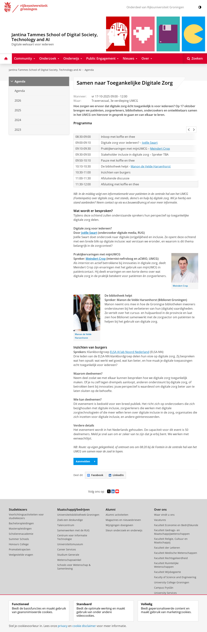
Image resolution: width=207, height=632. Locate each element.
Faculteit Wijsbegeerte (167, 564)
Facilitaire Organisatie (167, 590)
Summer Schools (19, 531)
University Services (165, 585)
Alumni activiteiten (117, 506)
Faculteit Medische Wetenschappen (175, 545)
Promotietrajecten (19, 541)
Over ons (160, 501)
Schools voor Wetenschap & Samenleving (74, 558)
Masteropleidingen (20, 520)
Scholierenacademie (21, 526)
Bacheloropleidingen (21, 515)
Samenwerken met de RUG (73, 522)
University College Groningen (171, 574)
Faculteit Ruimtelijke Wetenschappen (166, 556)
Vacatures (160, 512)
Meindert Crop (160, 141)
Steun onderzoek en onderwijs (124, 522)
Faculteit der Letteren (167, 539)
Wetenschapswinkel (69, 552)
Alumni (110, 501)
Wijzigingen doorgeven (119, 517)
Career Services (66, 541)
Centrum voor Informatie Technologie (72, 529)
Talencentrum (65, 517)
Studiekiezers (18, 501)
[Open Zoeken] (195, 58)
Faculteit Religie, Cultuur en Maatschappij (171, 532)
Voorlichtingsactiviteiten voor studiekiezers (26, 508)
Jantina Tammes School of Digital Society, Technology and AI (45, 70)
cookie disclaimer (84, 626)
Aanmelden (85, 453)
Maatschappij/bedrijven (73, 501)
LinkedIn (116, 467)
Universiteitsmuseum (70, 536)
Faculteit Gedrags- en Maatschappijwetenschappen (172, 524)
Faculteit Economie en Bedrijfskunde (176, 517)
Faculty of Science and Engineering (175, 569)
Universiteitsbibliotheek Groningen (78, 506)
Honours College (19, 536)
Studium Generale (68, 546)
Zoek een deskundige (70, 512)
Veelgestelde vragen (21, 546)
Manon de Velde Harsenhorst (151, 158)
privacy (63, 626)
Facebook (95, 467)
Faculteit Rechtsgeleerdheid (171, 550)
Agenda (89, 70)
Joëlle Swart (150, 135)
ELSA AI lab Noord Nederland (129, 344)
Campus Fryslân (163, 579)
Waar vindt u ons (164, 506)
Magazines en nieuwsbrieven (123, 512)
